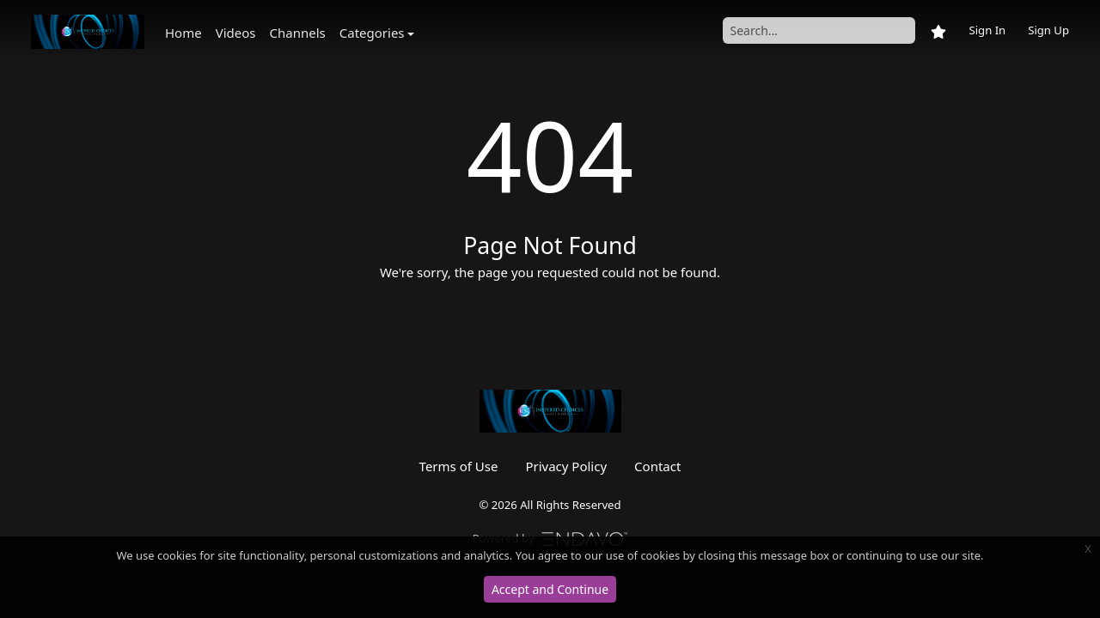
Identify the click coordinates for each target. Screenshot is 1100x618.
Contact (657, 466)
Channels (298, 32)
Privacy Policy (566, 466)
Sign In (987, 30)
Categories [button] (372, 32)
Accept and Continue (550, 589)
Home (183, 32)
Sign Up (1048, 30)
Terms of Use (458, 466)
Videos (236, 32)
